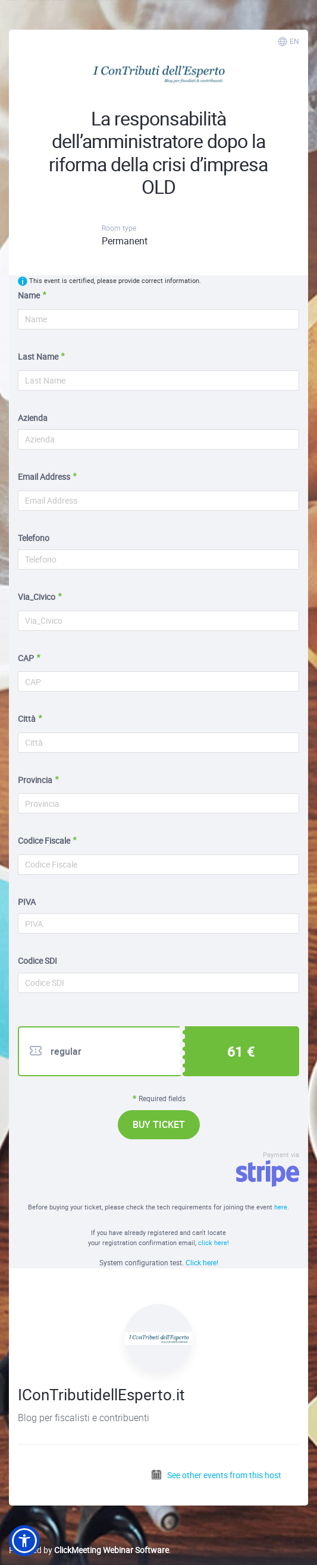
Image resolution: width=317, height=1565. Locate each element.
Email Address (44, 476)
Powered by (89, 1549)
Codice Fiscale (44, 840)
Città (27, 718)
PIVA (27, 901)
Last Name (38, 356)
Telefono (33, 537)
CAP (26, 658)
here (280, 1206)
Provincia (35, 779)
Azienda (33, 417)
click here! (213, 1242)
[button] (24, 1540)
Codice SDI (37, 960)
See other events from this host (215, 1475)
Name (29, 295)
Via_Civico (36, 596)
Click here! (202, 1262)
